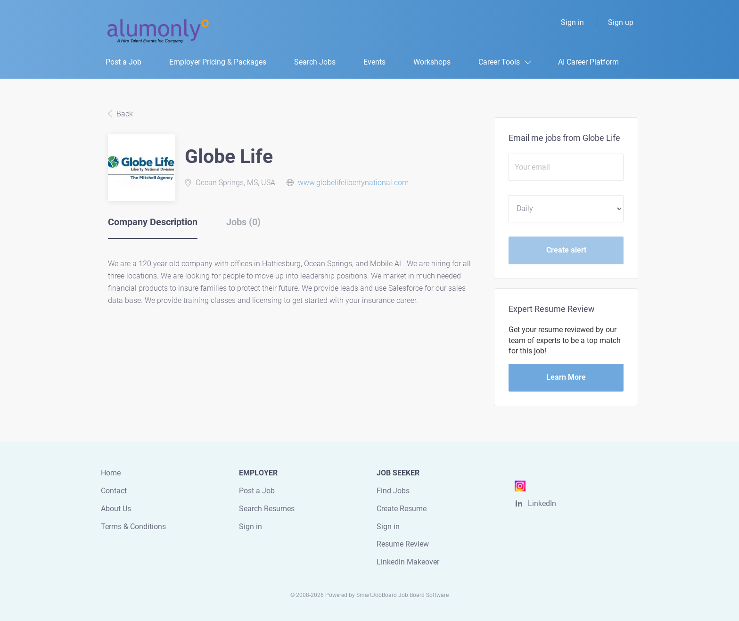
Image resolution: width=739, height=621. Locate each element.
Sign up (620, 22)
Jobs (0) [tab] (243, 222)
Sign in (572, 22)
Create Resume (402, 508)
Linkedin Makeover (408, 561)
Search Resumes (267, 508)
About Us (116, 508)
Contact (114, 490)
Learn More (566, 377)
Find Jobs (393, 490)
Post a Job (257, 490)
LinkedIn (542, 503)
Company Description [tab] (152, 222)
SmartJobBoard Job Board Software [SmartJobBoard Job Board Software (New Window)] (402, 595)
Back (124, 113)
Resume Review (403, 543)
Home (111, 472)
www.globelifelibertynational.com (353, 182)
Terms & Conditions (133, 526)
